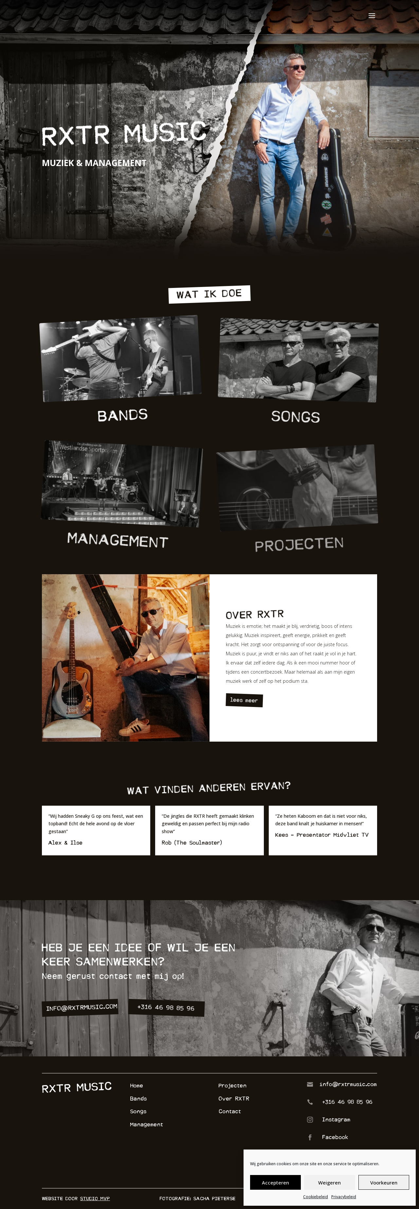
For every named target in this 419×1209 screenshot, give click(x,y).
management (118, 552)
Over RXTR (234, 1098)
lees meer (244, 700)
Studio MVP (95, 1198)
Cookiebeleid (315, 1197)
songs (296, 429)
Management (146, 1124)
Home (136, 1085)
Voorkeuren (383, 1182)
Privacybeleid (343, 1197)
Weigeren (329, 1182)
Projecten (233, 1085)
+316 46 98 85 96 (166, 1007)
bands (123, 425)
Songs (138, 1111)
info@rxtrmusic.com (82, 1007)
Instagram (336, 1119)
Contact (230, 1111)
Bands (138, 1098)
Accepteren (275, 1182)
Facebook (335, 1137)
